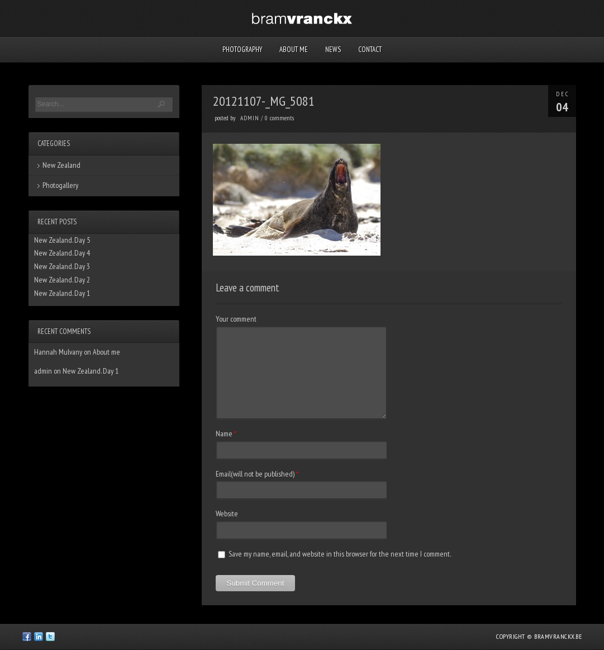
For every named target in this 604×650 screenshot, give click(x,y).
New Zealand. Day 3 (62, 266)
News (333, 49)
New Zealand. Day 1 (62, 293)
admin (249, 118)
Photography (242, 49)
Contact (370, 49)
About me (293, 49)
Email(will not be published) (255, 474)
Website (227, 513)
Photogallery (60, 185)
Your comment (236, 319)
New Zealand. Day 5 (62, 240)
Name (224, 433)
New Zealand (61, 165)
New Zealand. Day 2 (62, 280)
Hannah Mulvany (58, 352)
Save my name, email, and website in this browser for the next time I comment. (340, 554)
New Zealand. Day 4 (62, 253)
